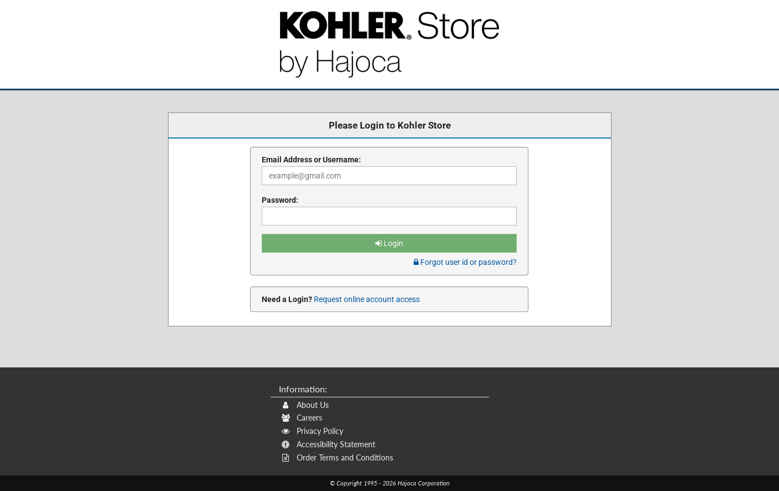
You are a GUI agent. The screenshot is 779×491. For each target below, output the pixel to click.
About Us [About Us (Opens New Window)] (305, 405)
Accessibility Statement (328, 444)
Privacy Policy (312, 431)
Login (389, 243)
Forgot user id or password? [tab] (465, 262)
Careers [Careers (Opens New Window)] (302, 417)
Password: (280, 200)
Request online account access (366, 299)
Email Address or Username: (311, 159)
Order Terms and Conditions (337, 457)
